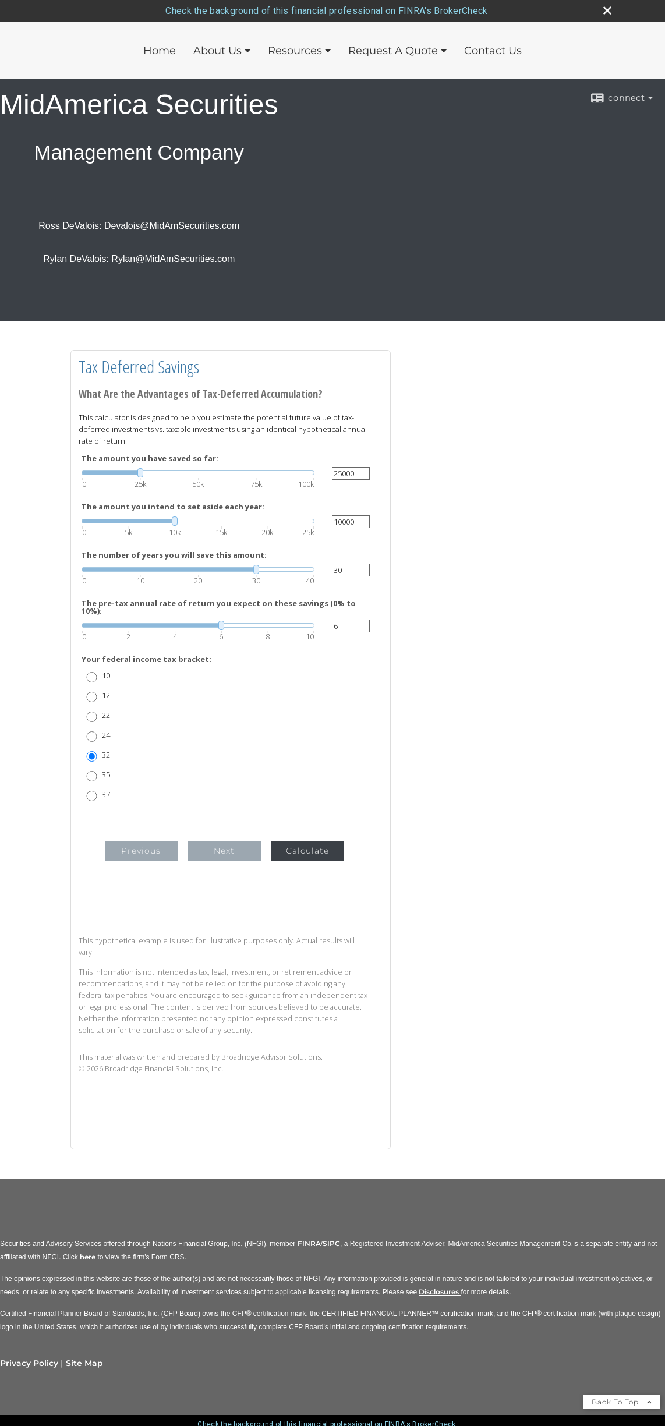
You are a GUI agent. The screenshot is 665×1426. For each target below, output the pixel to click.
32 (106, 755)
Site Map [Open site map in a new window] (84, 1363)
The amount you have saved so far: (150, 458)
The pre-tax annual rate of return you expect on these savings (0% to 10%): (219, 607)
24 (106, 735)
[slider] (198, 472)
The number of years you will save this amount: (174, 555)
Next (224, 850)
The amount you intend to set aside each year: (173, 507)
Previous (141, 850)
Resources (295, 50)
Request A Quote (393, 50)
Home (159, 50)
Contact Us (493, 50)
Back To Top (622, 1401)
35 (106, 775)
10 (106, 676)
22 (106, 715)
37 (106, 794)
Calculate (307, 850)
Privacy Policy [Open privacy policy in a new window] (29, 1363)
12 (106, 695)
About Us (217, 50)
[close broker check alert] (607, 10)
